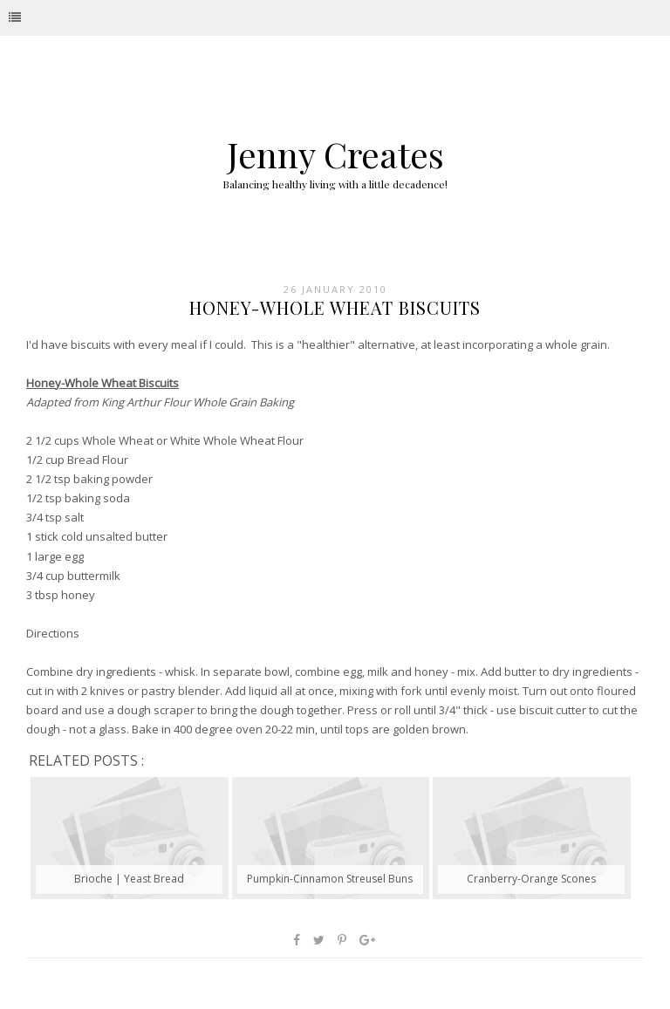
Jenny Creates (335, 154)
